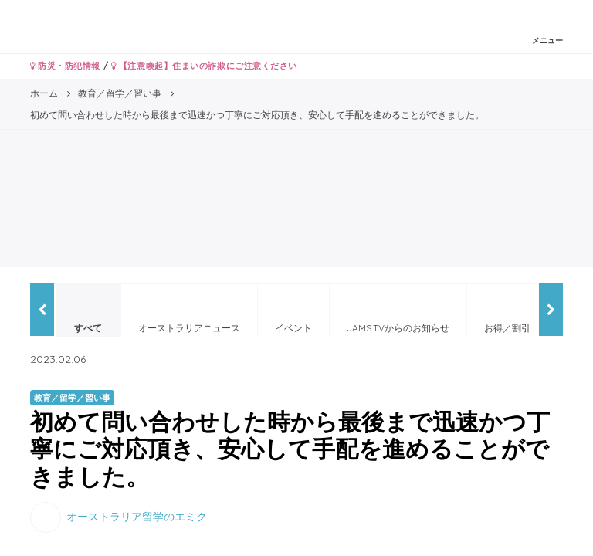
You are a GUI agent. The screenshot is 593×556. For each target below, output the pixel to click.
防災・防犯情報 (65, 65)
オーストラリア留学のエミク (136, 516)
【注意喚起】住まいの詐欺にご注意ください (204, 65)
